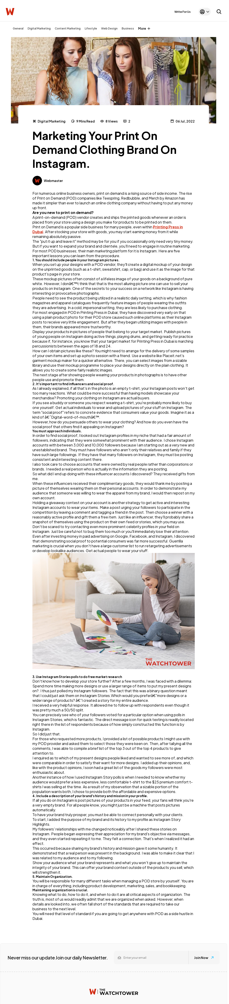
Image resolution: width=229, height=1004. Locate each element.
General (18, 28)
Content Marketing (68, 28)
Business (128, 28)
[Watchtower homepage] (114, 992)
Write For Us (182, 11)
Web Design (109, 28)
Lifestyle (91, 28)
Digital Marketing (39, 28)
